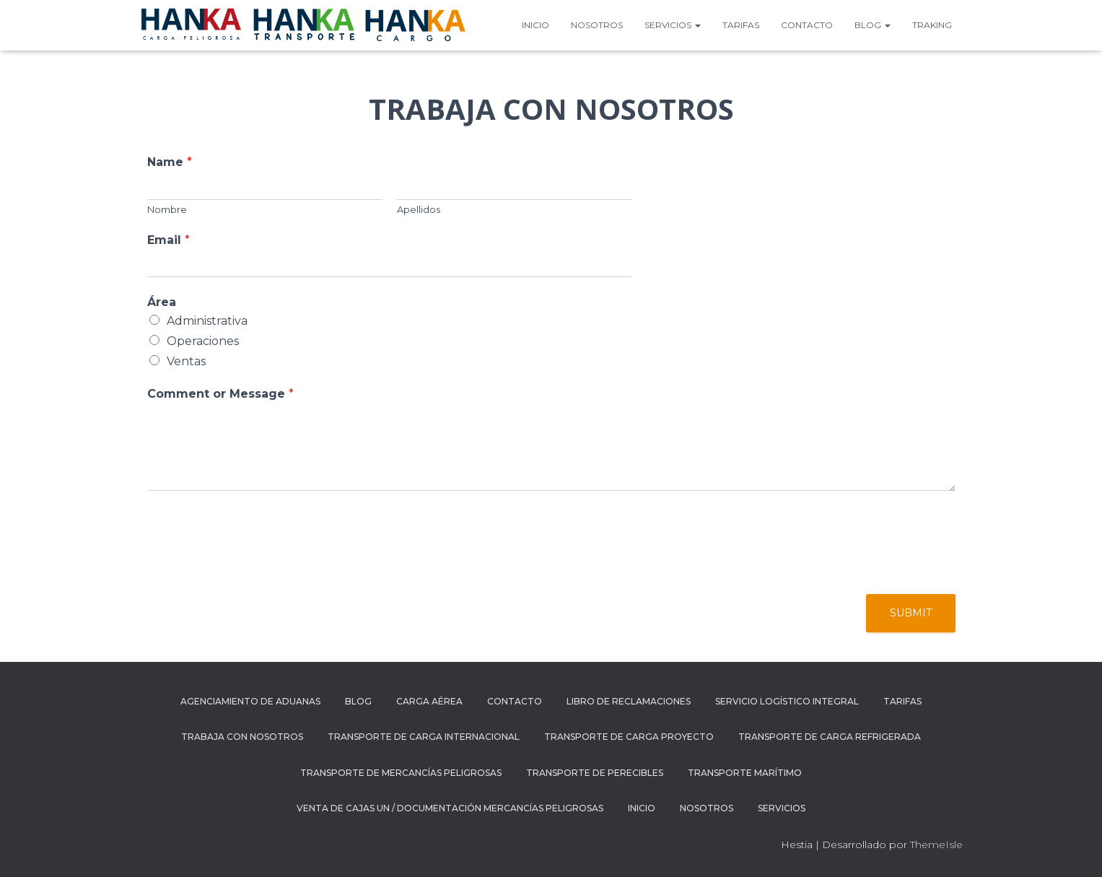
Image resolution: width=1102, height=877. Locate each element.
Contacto (807, 24)
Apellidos (418, 209)
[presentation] (257, 570)
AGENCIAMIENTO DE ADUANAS (250, 701)
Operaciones (203, 341)
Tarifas (740, 24)
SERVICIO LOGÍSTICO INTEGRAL (787, 701)
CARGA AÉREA (429, 701)
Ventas (186, 361)
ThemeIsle (936, 844)
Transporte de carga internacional (424, 736)
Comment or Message (220, 394)
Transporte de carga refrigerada (829, 736)
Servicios (672, 24)
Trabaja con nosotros (242, 736)
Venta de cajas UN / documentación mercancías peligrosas (450, 808)
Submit (911, 612)
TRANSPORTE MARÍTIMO (745, 772)
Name (169, 162)
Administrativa (207, 321)
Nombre (167, 209)
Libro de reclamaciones (629, 701)
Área (161, 302)
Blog (872, 24)
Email (168, 240)
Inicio (535, 24)
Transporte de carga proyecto (629, 736)
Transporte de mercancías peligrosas (401, 772)
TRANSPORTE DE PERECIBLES (594, 772)
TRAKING (932, 24)
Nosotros (597, 24)
